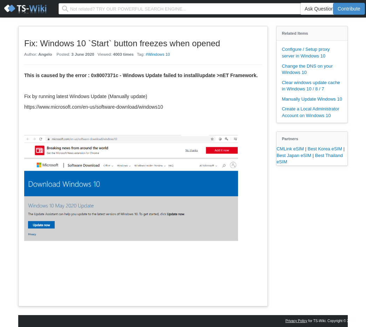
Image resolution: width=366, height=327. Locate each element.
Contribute (349, 9)
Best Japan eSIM (295, 155)
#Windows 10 (158, 54)
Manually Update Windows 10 (312, 99)
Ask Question (319, 9)
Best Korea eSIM (326, 148)
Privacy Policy (296, 321)
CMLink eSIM (291, 148)
